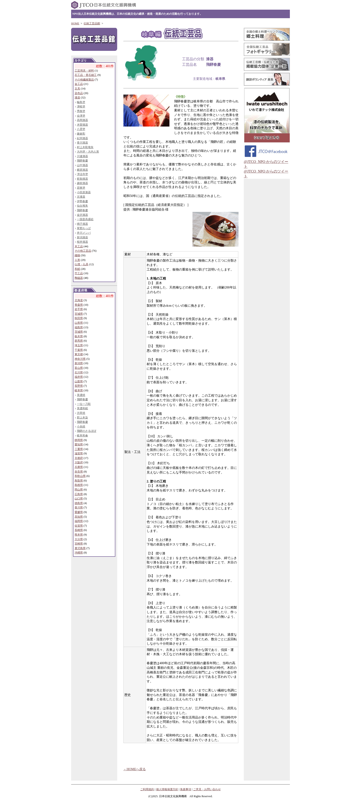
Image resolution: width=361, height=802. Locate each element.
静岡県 (79, 440)
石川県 (79, 372)
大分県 (79, 539)
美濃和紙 (82, 408)
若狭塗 (81, 187)
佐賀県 (79, 525)
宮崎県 (79, 543)
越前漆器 (82, 183)
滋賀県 (79, 453)
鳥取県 (79, 480)
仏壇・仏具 (81, 264)
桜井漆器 (82, 241)
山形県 (79, 322)
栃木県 (79, 336)
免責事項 (185, 789)
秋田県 (79, 318)
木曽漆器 (82, 124)
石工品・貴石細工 (86, 75)
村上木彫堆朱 (85, 147)
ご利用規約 (147, 789)
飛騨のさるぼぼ (86, 431)
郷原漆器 (82, 169)
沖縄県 (79, 552)
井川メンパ (84, 232)
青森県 (79, 304)
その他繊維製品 (84, 79)
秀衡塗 (81, 111)
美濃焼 (81, 395)
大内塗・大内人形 (88, 151)
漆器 (77, 97)
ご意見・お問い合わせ (207, 789)
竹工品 (79, 273)
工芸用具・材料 (84, 70)
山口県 (79, 498)
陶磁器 (79, 278)
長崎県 (79, 530)
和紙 (77, 269)
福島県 (79, 327)
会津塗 (81, 115)
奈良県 (79, 471)
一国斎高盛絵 (85, 219)
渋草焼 (81, 413)
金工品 (79, 84)
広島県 (79, 494)
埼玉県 (79, 345)
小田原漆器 (84, 192)
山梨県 (79, 381)
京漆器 (81, 196)
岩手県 (79, 309)
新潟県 (79, 363)
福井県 (79, 376)
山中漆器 (82, 165)
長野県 (79, 385)
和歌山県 (80, 476)
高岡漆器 (82, 120)
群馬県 (79, 340)
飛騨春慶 (82, 160)
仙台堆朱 (82, 205)
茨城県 (79, 331)
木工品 (79, 246)
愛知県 (79, 444)
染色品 (79, 93)
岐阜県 (79, 390)
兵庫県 (79, 467)
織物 (77, 255)
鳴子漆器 (82, 223)
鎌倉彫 (81, 133)
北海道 (79, 300)
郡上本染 (82, 417)
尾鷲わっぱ (84, 228)
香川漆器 (82, 142)
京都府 (79, 458)
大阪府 (79, 462)
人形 (77, 260)
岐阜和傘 (82, 435)
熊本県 (79, 534)
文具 (77, 88)
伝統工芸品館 (92, 23)
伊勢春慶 (82, 201)
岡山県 (79, 489)
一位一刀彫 (84, 404)
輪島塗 (81, 102)
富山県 (79, 367)
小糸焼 (81, 426)
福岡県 (79, 521)
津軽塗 (81, 106)
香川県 (79, 507)
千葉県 (79, 350)
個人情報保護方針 (167, 789)
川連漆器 (82, 156)
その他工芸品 (83, 250)
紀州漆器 (82, 138)
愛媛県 (79, 512)
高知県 (79, 516)
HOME (75, 23)
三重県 (79, 449)
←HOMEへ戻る (134, 769)
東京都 (79, 354)
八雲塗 (81, 129)
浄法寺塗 (82, 174)
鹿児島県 (80, 548)
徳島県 (79, 503)
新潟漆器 (82, 237)
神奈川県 (80, 359)
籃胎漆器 (82, 178)
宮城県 (79, 313)
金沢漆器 (82, 214)
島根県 (79, 485)
